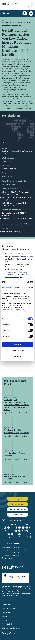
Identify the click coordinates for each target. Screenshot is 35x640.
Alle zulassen (17, 344)
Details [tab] (17, 287)
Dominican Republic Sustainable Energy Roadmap (16, 431)
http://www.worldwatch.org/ (12, 232)
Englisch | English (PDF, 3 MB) (17, 482)
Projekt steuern (17, 504)
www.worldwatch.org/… (13, 277)
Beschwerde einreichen (17, 509)
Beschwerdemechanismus (11, 628)
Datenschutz (6, 612)
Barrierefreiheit (7, 624)
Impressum (6, 604)
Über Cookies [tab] (28, 287)
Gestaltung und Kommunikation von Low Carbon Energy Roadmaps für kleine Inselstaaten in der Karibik (16, 404)
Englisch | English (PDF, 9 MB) (17, 459)
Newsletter (6, 620)
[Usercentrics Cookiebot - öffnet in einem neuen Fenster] (25, 282)
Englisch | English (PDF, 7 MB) (17, 436)
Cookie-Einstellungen (9, 608)
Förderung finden (17, 499)
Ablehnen (17, 356)
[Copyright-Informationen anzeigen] (3, 142)
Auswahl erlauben (17, 350)
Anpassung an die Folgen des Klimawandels (14, 550)
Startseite (5, 20)
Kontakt (4, 616)
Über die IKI (17, 515)
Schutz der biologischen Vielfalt (11, 555)
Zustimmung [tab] (6, 287)
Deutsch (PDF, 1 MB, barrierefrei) (18, 413)
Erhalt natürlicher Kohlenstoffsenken (12, 553)
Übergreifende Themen (8, 558)
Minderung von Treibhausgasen (10, 547)
